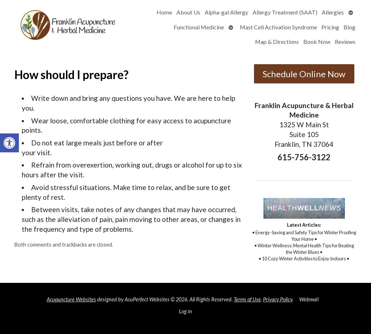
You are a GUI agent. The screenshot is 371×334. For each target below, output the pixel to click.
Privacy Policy (277, 299)
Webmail (308, 299)
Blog (349, 27)
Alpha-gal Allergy (226, 12)
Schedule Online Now (304, 74)
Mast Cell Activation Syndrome (278, 27)
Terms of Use (247, 299)
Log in (185, 311)
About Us (188, 12)
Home (164, 12)
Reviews (345, 41)
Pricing (330, 27)
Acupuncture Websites (71, 299)
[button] (9, 142)
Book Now (316, 41)
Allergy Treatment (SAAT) (285, 12)
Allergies (333, 12)
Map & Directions (277, 41)
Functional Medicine (199, 27)
